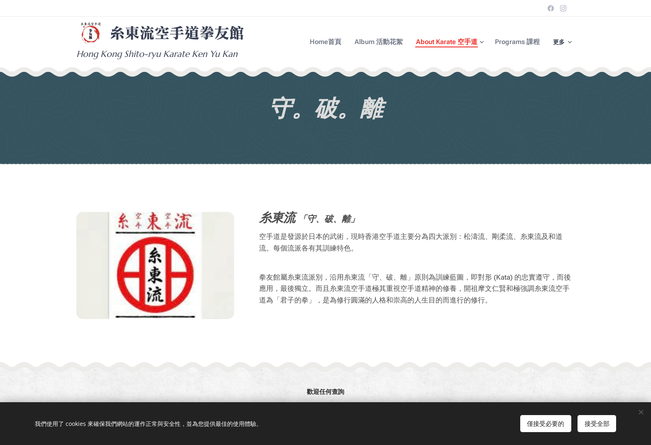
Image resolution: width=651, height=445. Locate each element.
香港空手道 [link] (382, 236)
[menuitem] (338, 42)
